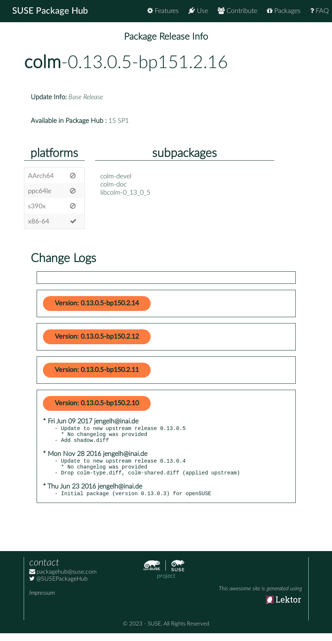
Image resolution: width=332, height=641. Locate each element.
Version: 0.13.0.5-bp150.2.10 (97, 403)
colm (42, 62)
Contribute (237, 10)
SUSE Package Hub (50, 11)
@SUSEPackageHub (58, 587)
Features (163, 10)
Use (198, 10)
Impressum (42, 601)
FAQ (319, 10)
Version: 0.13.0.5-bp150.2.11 (97, 370)
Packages (284, 10)
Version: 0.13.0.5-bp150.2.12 (97, 336)
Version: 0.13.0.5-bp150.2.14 (97, 303)
